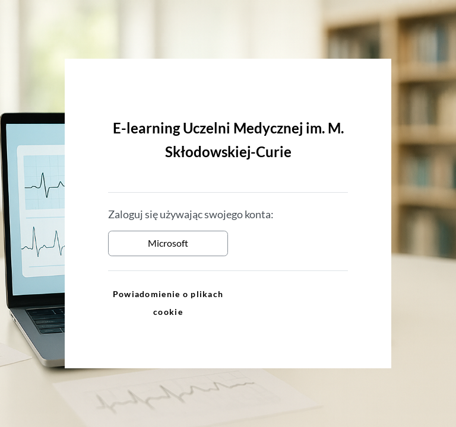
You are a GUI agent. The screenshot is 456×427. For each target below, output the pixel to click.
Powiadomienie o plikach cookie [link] (168, 303)
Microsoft (168, 242)
